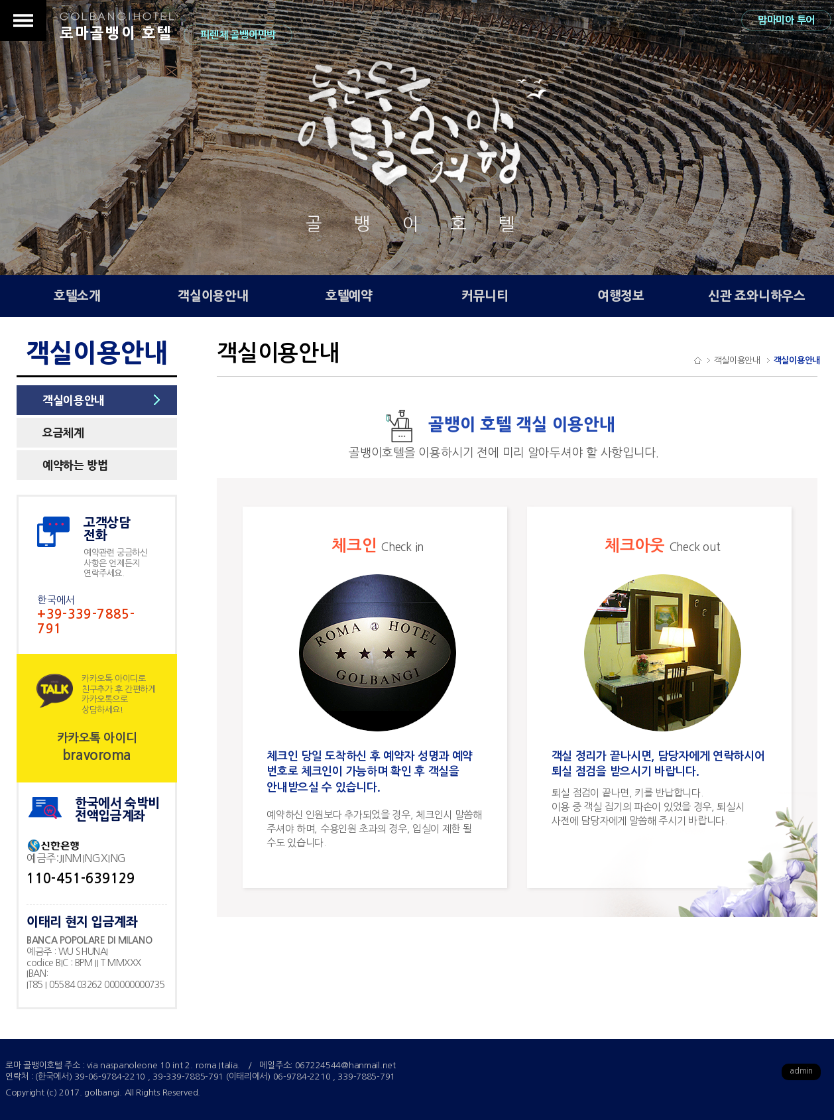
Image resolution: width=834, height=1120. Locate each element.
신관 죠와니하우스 (756, 296)
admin (801, 1071)
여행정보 (620, 296)
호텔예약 (349, 296)
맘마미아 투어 (786, 20)
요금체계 (63, 432)
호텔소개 (77, 296)
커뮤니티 (484, 296)
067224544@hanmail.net (345, 1065)
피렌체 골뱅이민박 (237, 35)
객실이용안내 (213, 296)
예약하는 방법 (75, 465)
